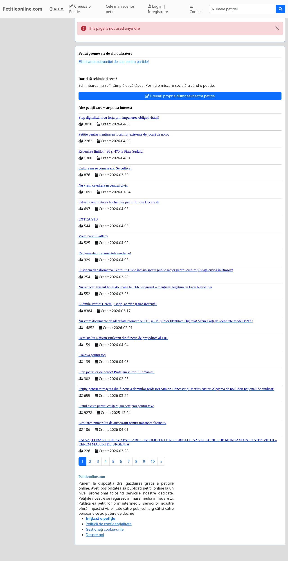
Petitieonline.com (22, 9)
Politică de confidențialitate (109, 523)
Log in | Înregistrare (158, 9)
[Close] (277, 28)
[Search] (242, 9)
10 (153, 461)
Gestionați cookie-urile (105, 529)
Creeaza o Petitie (80, 9)
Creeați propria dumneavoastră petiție (180, 96)
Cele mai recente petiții (120, 9)
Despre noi (95, 534)
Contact (196, 9)
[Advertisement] (36, 85)
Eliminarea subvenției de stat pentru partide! (114, 62)
